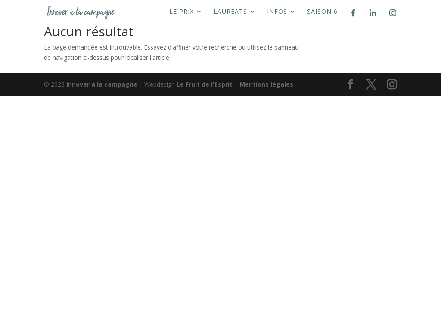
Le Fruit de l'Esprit (205, 84)
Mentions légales (266, 84)
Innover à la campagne (101, 84)
